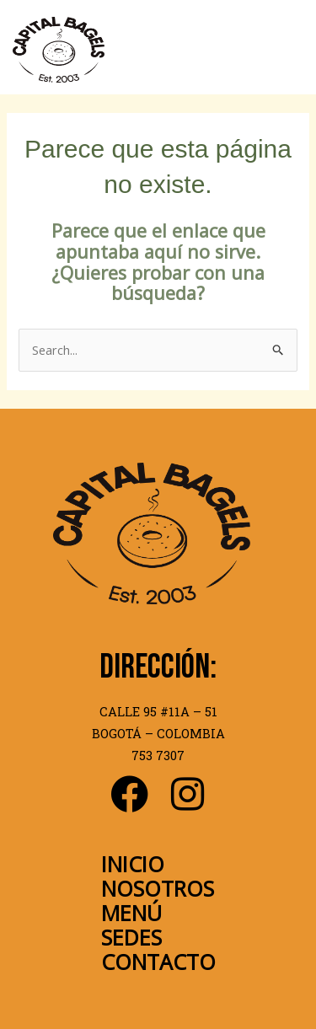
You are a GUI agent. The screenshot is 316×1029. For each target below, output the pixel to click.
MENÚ (131, 912)
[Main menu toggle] (287, 50)
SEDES (131, 937)
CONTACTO (158, 961)
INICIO (132, 863)
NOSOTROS (157, 888)
